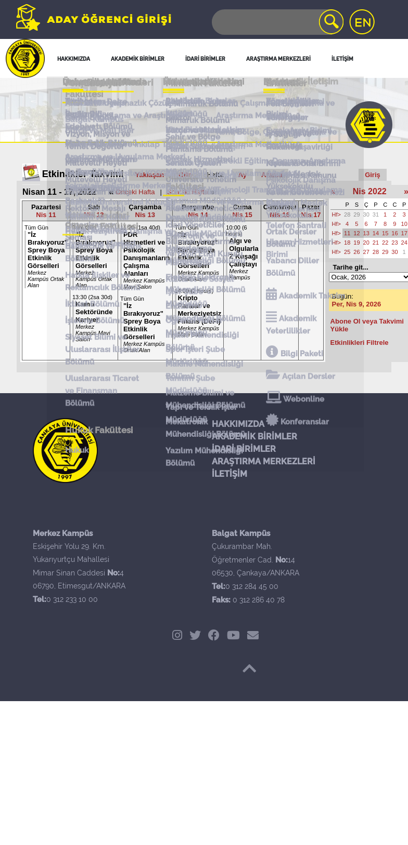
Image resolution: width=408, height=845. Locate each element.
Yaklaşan (149, 175)
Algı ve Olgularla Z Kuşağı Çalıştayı (243, 252)
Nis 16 (279, 215)
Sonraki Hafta (187, 192)
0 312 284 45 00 (251, 586)
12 (356, 233)
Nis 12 (94, 215)
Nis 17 (311, 215)
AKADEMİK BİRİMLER (254, 436)
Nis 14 (198, 215)
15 (385, 233)
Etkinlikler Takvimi (83, 174)
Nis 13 (145, 215)
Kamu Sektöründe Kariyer (94, 312)
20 (366, 242)
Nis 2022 (370, 191)
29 (356, 214)
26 (356, 252)
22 (385, 242)
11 (347, 233)
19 (356, 242)
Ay (242, 175)
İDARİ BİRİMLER (244, 449)
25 (347, 252)
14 (376, 233)
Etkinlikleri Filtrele (359, 342)
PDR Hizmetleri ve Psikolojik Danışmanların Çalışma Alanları (146, 254)
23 (394, 242)
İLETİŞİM (229, 474)
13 (366, 233)
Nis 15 (242, 215)
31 (376, 214)
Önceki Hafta (135, 192)
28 (347, 214)
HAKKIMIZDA (238, 424)
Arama (271, 175)
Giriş (372, 175)
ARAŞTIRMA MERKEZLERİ (263, 461)
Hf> (336, 214)
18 (347, 242)
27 (366, 252)
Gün (185, 175)
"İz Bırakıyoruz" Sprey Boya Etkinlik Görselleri (48, 250)
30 (366, 214)
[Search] (277, 22)
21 (376, 242)
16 (394, 233)
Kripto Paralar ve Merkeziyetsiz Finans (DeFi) (200, 309)
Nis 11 (46, 215)
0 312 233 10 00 (72, 599)
